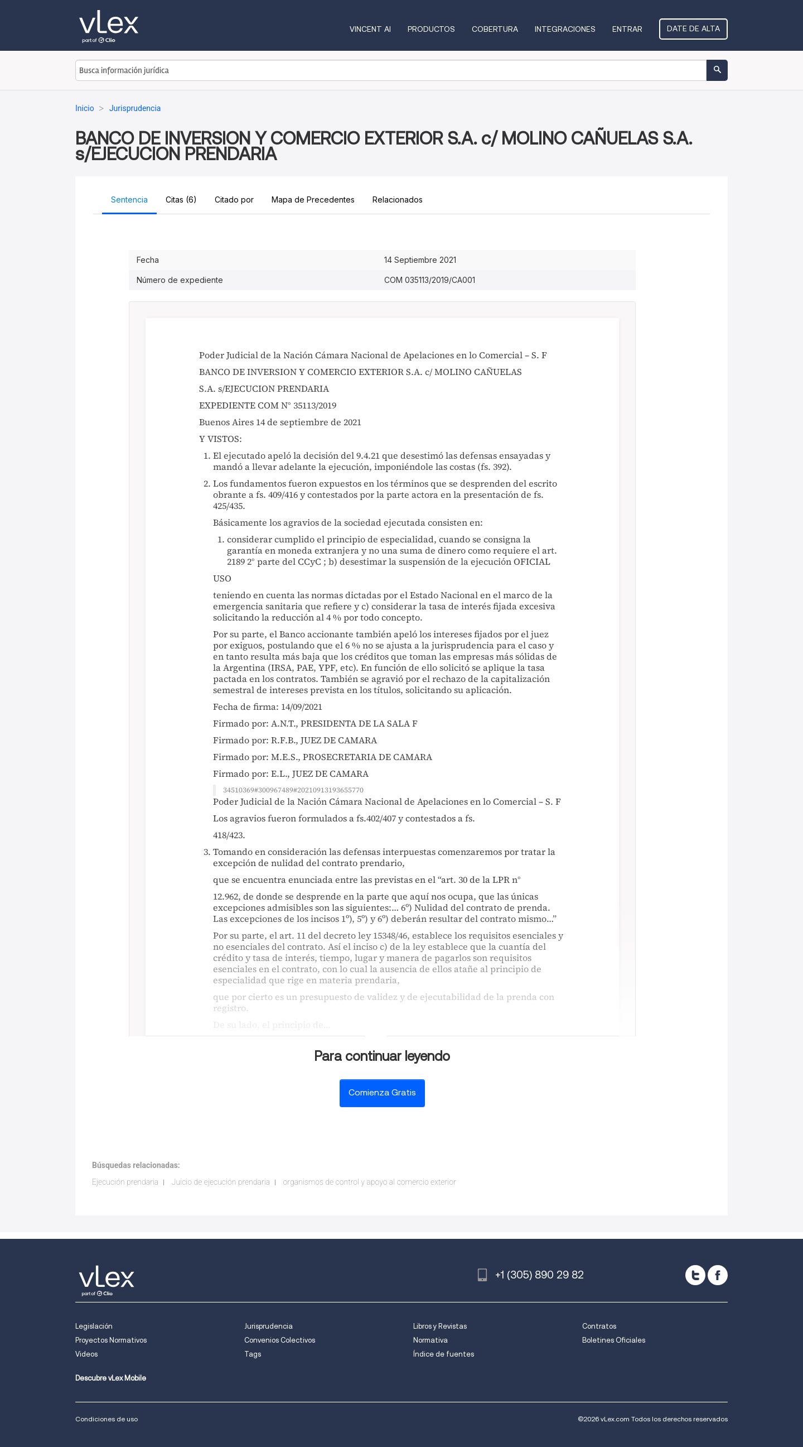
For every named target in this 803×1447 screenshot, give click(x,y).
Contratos (599, 1326)
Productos (431, 29)
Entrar (627, 29)
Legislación (94, 1326)
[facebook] (718, 1275)
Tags (252, 1354)
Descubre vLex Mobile (110, 1378)
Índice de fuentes (443, 1354)
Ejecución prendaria (125, 1181)
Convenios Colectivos (279, 1340)
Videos (86, 1354)
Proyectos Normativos (111, 1340)
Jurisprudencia (268, 1326)
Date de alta (693, 28)
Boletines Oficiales (613, 1340)
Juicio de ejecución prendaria (221, 1181)
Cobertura (495, 29)
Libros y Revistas (440, 1326)
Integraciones (565, 29)
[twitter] (695, 1275)
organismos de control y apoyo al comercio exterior (369, 1181)
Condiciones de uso (106, 1418)
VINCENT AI (370, 29)
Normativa (430, 1340)
